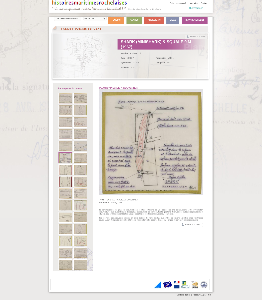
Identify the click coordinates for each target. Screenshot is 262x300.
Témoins (116, 20)
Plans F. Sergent (194, 20)
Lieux (173, 20)
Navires (134, 20)
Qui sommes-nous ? (178, 3)
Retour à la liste (197, 36)
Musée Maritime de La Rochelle (144, 9)
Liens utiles (193, 3)
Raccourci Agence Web (202, 295)
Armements (154, 20)
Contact (204, 3)
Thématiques (196, 8)
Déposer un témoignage (67, 18)
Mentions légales (183, 295)
